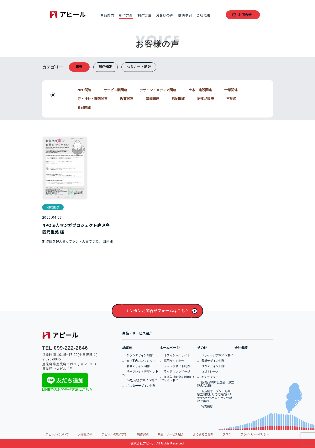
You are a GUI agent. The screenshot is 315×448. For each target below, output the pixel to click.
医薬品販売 (205, 98)
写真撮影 (207, 406)
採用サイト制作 (174, 360)
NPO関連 (84, 90)
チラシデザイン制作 (139, 355)
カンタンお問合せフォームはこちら (157, 311)
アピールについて (57, 434)
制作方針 (126, 15)
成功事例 (185, 15)
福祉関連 (178, 98)
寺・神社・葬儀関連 (92, 98)
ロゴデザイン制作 (213, 366)
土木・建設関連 (200, 90)
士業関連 (231, 90)
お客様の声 (164, 15)
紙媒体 (127, 347)
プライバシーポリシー (254, 434)
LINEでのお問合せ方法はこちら (67, 390)
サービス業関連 (115, 90)
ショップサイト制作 (177, 366)
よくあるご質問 (203, 434)
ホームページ (170, 347)
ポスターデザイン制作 (141, 385)
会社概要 (203, 15)
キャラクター (210, 377)
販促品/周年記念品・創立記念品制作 (215, 384)
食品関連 (84, 107)
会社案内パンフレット (141, 360)
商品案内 (107, 15)
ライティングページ (177, 371)
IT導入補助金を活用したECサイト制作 (178, 378)
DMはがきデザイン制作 (141, 380)
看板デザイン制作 (213, 360)
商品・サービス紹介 (137, 333)
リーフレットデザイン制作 (140, 373)
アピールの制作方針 (115, 434)
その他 (202, 347)
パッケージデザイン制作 (217, 355)
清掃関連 (152, 98)
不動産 (231, 98)
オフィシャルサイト (177, 355)
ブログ (226, 434)
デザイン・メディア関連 (158, 90)
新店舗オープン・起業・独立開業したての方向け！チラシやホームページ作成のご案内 (215, 396)
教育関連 (126, 98)
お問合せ (245, 14)
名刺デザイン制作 (138, 366)
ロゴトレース (210, 371)
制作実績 (144, 15)
